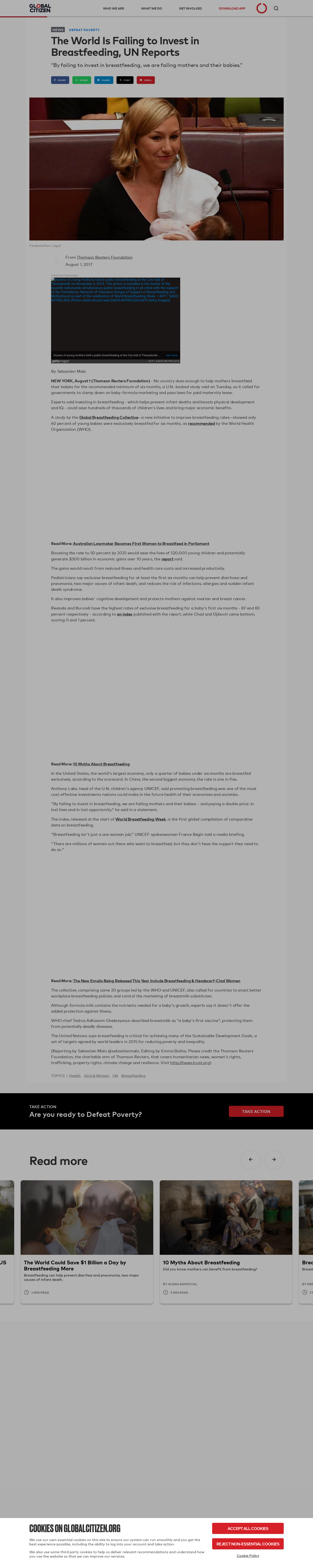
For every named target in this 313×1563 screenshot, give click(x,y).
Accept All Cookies (248, 1528)
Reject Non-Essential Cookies (247, 1543)
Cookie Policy (248, 1556)
